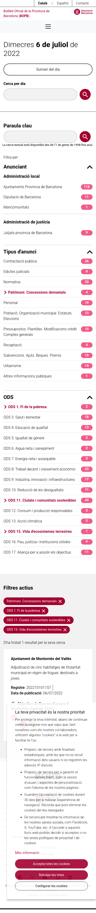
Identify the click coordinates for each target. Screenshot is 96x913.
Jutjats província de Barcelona (48, 232)
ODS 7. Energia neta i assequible (48, 458)
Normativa (48, 282)
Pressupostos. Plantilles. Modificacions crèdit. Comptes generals (48, 331)
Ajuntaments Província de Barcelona (48, 187)
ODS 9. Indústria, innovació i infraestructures (48, 479)
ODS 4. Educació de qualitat (48, 427)
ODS (48, 397)
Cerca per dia (14, 83)
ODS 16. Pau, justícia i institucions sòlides (48, 542)
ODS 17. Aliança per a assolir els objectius (48, 552)
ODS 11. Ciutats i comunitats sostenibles (50, 500)
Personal (48, 302)
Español (62, 3)
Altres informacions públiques (48, 376)
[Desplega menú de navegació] (48, 26)
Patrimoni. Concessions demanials (50, 292)
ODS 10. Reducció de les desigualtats (48, 490)
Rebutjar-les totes (51, 875)
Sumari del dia (48, 69)
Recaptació (48, 345)
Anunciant (48, 167)
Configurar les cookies (51, 886)
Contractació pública (48, 261)
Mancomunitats (48, 207)
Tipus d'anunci (48, 252)
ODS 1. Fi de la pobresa (50, 407)
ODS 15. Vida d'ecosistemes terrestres (50, 531)
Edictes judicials (48, 271)
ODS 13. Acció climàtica (48, 521)
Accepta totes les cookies (51, 864)
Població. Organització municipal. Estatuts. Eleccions (48, 315)
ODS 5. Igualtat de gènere (48, 438)
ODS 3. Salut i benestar (48, 417)
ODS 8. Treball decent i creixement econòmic (48, 469)
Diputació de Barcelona (48, 197)
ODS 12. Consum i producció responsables (48, 510)
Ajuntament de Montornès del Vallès (41, 659)
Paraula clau (17, 126)
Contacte (82, 3)
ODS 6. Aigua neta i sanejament (48, 448)
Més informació (27, 853)
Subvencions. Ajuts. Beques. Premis (48, 355)
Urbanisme (48, 365)
